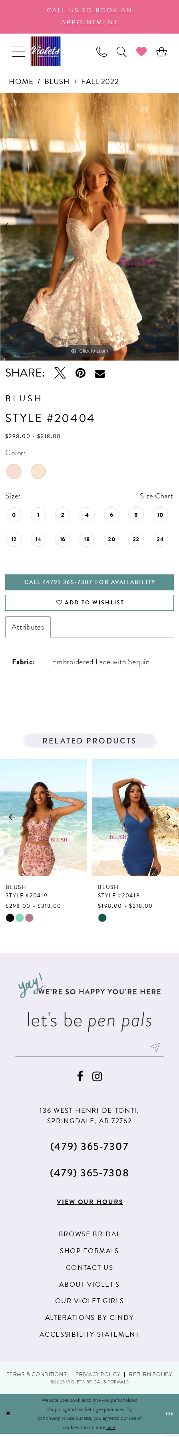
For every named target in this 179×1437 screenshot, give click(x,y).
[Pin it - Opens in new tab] (81, 373)
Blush (57, 81)
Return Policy (150, 1377)
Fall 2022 (100, 81)
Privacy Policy (98, 1377)
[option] (89, 227)
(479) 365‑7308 (89, 1175)
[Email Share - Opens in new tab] (100, 373)
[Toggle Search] (121, 51)
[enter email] (89, 1050)
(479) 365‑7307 (89, 1148)
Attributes (28, 629)
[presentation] (43, 819)
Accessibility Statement (89, 1337)
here (110, 1430)
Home (21, 81)
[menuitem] (19, 51)
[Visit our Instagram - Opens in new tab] (97, 1079)
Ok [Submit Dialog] (169, 1417)
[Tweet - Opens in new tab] (60, 373)
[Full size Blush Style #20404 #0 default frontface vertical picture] (89, 227)
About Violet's (89, 1287)
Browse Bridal (90, 1237)
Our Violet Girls (89, 1304)
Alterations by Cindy (89, 1321)
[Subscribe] (158, 1050)
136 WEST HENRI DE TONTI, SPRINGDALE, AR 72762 (89, 1118)
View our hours (90, 1205)
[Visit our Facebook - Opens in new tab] (80, 1079)
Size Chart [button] (156, 496)
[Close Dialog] (8, 1417)
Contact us (89, 1271)
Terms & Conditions (36, 1377)
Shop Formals (89, 1254)
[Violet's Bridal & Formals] (45, 51)
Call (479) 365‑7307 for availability (90, 583)
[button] (19, 51)
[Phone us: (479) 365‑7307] (101, 51)
